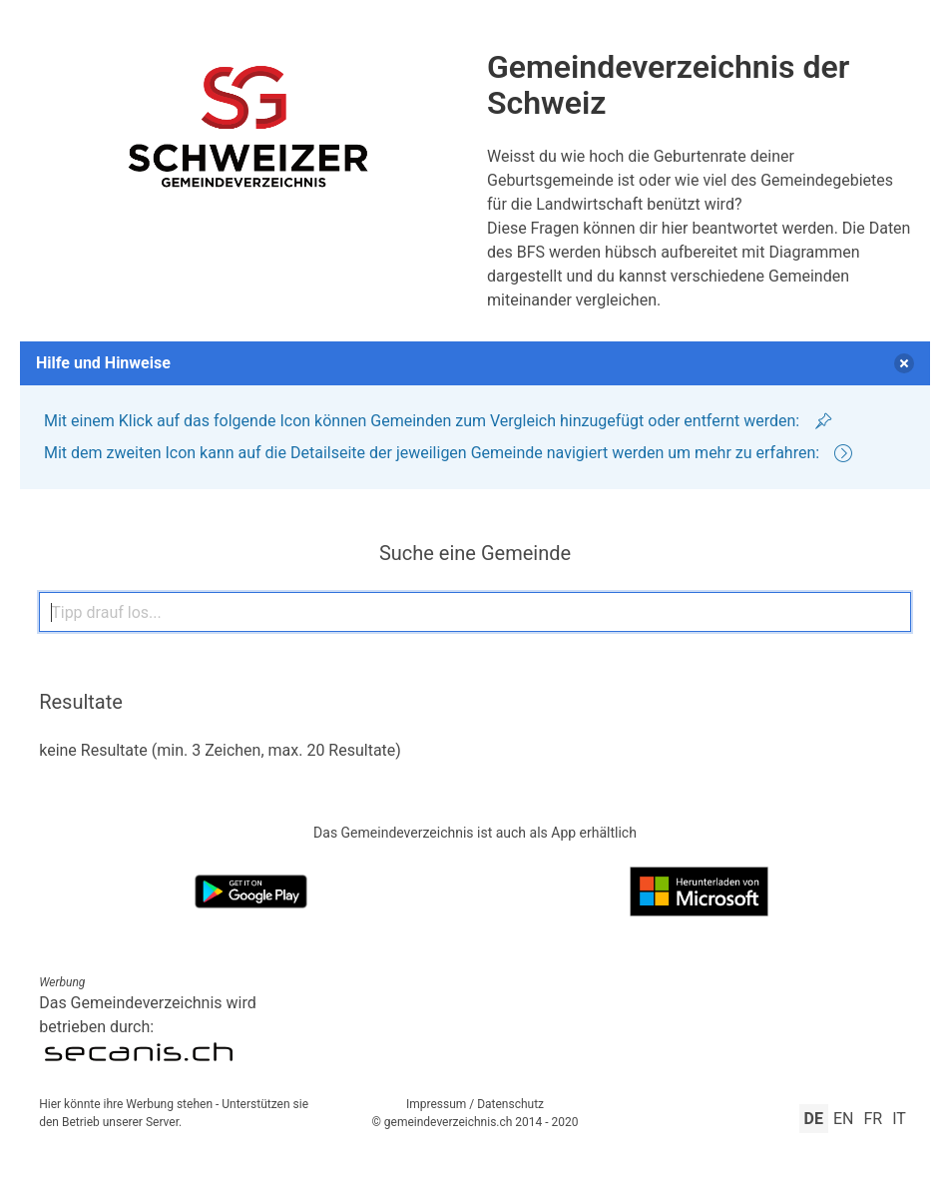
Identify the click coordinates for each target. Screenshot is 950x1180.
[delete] (904, 363)
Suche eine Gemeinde (475, 553)
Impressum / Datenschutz (475, 1104)
